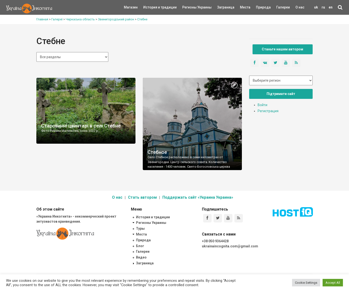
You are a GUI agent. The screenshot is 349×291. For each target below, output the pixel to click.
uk (316, 7)
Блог (140, 246)
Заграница (221, 7)
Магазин (131, 7)
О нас (299, 7)
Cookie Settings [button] (306, 282)
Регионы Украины (189, 7)
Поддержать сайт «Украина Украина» (197, 197)
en (331, 7)
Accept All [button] (332, 282)
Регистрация (268, 111)
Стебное (157, 152)
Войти (262, 105)
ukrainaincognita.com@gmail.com (230, 246)
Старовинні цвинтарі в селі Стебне (81, 126)
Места (242, 7)
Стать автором (142, 197)
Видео (141, 257)
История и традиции (151, 7)
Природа (259, 7)
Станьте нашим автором (282, 49)
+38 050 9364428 (215, 241)
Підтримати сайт (281, 94)
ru (323, 7)
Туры (140, 228)
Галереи (283, 7)
